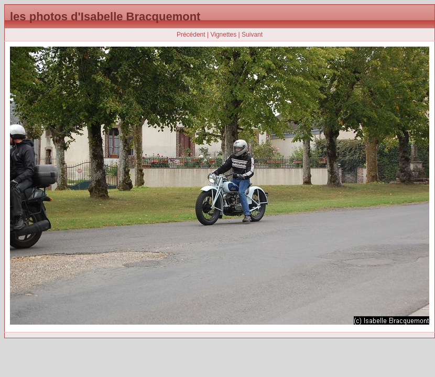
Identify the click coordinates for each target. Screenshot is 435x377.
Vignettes (223, 34)
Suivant (252, 34)
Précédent (191, 34)
